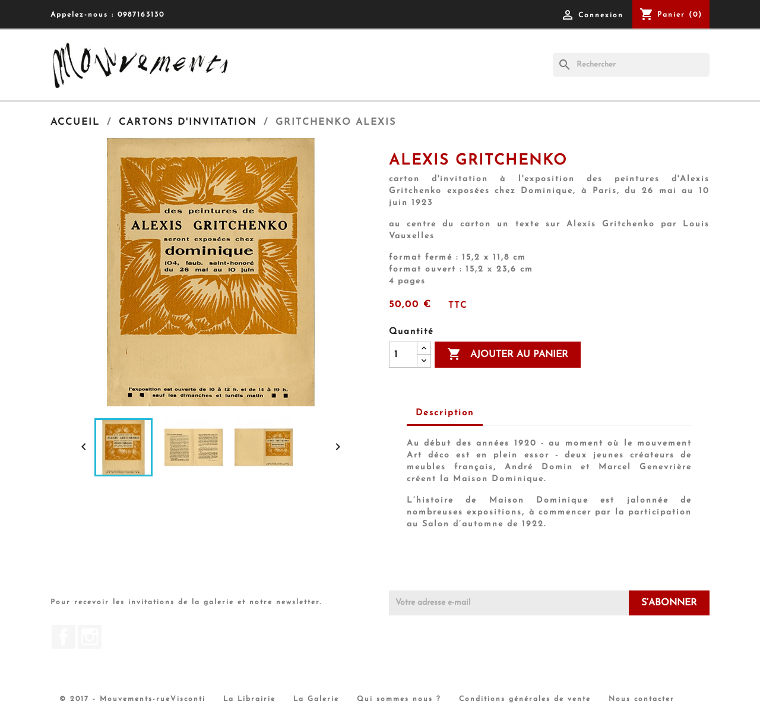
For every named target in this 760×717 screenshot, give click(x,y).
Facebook (63, 637)
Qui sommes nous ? (399, 699)
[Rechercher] (631, 65)
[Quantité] (403, 355)
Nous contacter (641, 699)
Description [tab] (445, 413)
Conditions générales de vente (525, 699)
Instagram (90, 637)
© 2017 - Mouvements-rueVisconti (132, 699)
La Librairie (249, 699)
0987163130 (141, 14)
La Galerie (316, 699)
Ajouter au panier (507, 354)
